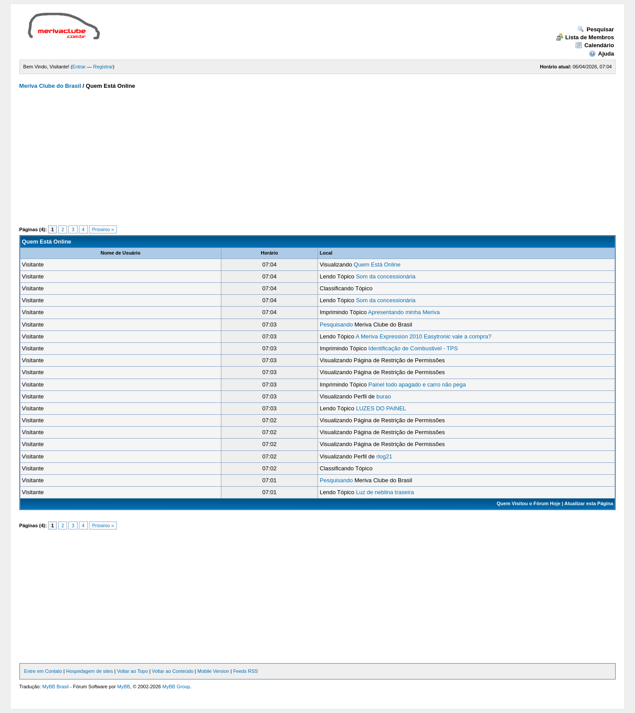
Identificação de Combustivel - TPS (413, 348)
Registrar (103, 66)
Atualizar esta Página (588, 503)
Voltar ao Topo (132, 671)
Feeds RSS (245, 671)
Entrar (79, 66)
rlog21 (384, 456)
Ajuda (601, 53)
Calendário (594, 45)
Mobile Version (213, 671)
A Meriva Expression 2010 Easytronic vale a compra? (423, 336)
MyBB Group (176, 686)
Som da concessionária (385, 276)
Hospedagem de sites (89, 671)
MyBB (123, 686)
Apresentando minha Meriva (404, 312)
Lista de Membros (585, 37)
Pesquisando (336, 324)
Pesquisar (595, 29)
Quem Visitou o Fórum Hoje (528, 503)
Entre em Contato (43, 671)
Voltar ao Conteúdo (172, 671)
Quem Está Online (377, 264)
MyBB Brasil (55, 686)
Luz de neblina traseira (385, 492)
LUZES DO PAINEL (381, 408)
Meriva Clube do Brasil (50, 86)
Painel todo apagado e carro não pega (417, 384)
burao (383, 396)
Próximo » (103, 229)
